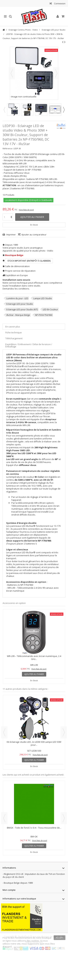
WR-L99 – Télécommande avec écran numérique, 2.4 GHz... (34, 658)
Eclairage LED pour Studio (19, 303)
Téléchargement (13, 338)
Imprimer (11, 234)
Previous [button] (4, 109)
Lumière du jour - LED (17, 298)
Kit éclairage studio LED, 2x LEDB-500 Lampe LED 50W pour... (34, 743)
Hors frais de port (26, 210)
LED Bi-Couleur (50, 309)
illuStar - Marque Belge (18, 315)
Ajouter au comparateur (33, 234)
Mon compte (9, 889)
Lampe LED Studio (42, 298)
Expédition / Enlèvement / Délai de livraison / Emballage (28, 345)
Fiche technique (13, 332)
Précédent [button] (12, 73)
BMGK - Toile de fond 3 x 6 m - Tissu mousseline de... (34, 827)
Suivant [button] (56, 73)
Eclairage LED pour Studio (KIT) (22, 309)
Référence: (8, 148)
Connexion (59, 3)
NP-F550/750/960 (43, 315)
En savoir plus (12, 326)
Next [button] (63, 109)
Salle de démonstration (17, 266)
